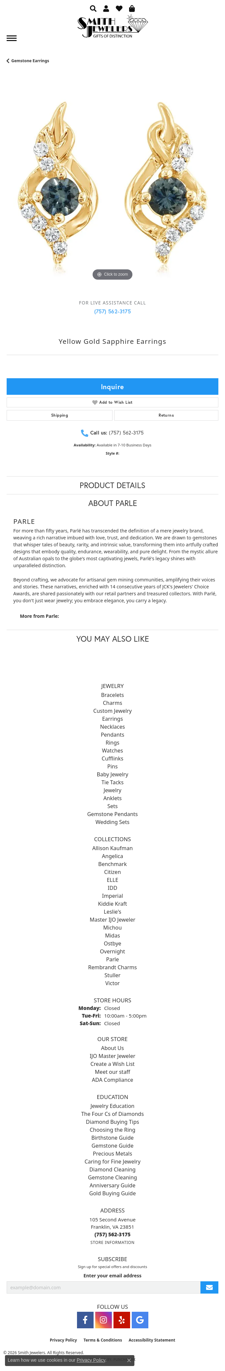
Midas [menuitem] (112, 935)
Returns (166, 415)
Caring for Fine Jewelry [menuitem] (113, 1161)
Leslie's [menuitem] (112, 911)
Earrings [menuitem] (112, 718)
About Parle (112, 503)
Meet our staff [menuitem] (112, 1071)
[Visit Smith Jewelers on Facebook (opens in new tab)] (85, 1320)
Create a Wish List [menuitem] (112, 1064)
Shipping (59, 415)
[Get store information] (112, 1242)
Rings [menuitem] (112, 742)
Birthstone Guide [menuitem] (112, 1137)
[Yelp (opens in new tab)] (121, 1320)
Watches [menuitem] (112, 750)
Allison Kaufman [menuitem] (112, 848)
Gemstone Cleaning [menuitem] (112, 1177)
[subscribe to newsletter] (209, 1287)
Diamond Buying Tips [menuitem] (112, 1121)
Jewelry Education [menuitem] (112, 1106)
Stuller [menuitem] (112, 975)
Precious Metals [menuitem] (112, 1153)
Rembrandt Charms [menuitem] (112, 967)
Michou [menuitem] (112, 927)
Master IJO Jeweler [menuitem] (112, 919)
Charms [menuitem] (112, 703)
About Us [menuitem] (112, 1048)
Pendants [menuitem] (112, 734)
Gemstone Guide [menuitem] (112, 1145)
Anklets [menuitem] (112, 798)
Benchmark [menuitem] (112, 864)
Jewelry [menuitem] (112, 790)
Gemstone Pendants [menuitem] (112, 814)
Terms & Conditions (103, 1340)
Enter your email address (113, 1275)
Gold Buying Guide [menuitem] (112, 1193)
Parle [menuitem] (112, 959)
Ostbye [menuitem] (112, 943)
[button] (93, 8)
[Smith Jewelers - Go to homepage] (112, 27)
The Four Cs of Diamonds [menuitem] (112, 1114)
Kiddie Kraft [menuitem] (112, 903)
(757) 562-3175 (112, 311)
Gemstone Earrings (30, 61)
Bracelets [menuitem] (112, 695)
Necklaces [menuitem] (112, 726)
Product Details (112, 485)
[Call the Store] (113, 1234)
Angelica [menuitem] (112, 856)
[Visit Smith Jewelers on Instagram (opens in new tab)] (103, 1320)
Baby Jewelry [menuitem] (112, 774)
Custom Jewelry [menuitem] (112, 710)
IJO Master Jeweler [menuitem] (112, 1056)
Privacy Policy (63, 1340)
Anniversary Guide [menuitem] (112, 1185)
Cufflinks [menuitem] (112, 758)
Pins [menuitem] (112, 766)
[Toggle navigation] (11, 38)
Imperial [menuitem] (112, 895)
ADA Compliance (112, 1079)
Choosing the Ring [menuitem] (112, 1129)
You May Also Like (112, 638)
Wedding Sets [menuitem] (113, 822)
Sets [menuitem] (112, 806)
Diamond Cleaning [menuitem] (112, 1169)
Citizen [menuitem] (112, 872)
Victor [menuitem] (112, 983)
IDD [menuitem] (112, 887)
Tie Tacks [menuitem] (113, 782)
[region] (112, 189)
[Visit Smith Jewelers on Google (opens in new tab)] (140, 1320)
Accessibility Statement (152, 1340)
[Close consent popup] (129, 1360)
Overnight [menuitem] (112, 951)
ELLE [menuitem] (112, 880)
